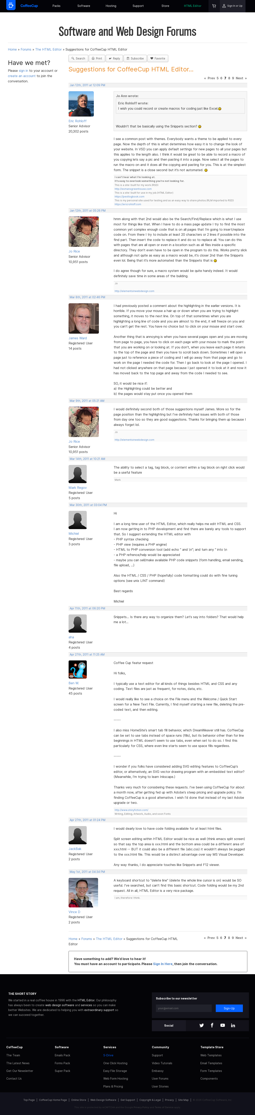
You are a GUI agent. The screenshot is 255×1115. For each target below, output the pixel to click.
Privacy (169, 1099)
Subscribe (135, 58)
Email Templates (211, 1063)
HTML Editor (192, 5)
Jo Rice (74, 251)
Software (83, 5)
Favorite (157, 58)
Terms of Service (164, 1107)
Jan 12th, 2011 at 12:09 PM (87, 85)
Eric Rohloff (78, 121)
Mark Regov (78, 488)
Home (12, 49)
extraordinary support (99, 1010)
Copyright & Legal (150, 1099)
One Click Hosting (115, 1063)
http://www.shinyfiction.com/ (131, 810)
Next (239, 78)
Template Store (211, 1047)
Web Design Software (103, 1099)
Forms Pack (62, 1063)
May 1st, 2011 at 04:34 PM (87, 871)
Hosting (111, 5)
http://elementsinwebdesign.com (134, 291)
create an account (22, 76)
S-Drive (108, 1055)
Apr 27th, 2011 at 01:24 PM (87, 820)
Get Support (128, 1099)
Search (78, 58)
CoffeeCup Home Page (53, 1099)
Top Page (29, 1099)
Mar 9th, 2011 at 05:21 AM (87, 400)
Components (209, 1078)
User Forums (160, 1078)
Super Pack (62, 1071)
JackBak (75, 849)
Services (109, 1047)
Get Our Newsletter (19, 1071)
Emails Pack (62, 1055)
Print (97, 58)
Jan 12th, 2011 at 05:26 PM (88, 210)
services (86, 1005)
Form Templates (211, 1071)
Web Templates (211, 1055)
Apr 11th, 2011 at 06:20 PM (87, 608)
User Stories (160, 1086)
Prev (211, 78)
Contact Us (14, 1078)
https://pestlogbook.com (129, 196)
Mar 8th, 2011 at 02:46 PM (87, 297)
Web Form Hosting (115, 1078)
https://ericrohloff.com (128, 204)
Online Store (78, 1099)
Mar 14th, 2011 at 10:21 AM (87, 458)
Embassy (158, 1071)
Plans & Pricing (113, 1086)
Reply (114, 58)
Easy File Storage (115, 1071)
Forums (26, 49)
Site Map (183, 1099)
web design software (59, 1005)
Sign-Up (229, 1008)
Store (165, 5)
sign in (24, 71)
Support (138, 5)
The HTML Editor (48, 49)
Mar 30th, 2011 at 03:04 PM (88, 505)
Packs (56, 5)
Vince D (74, 912)
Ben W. (74, 683)
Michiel (74, 534)
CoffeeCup (14, 1047)
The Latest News (18, 1063)
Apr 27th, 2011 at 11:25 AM (87, 654)
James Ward (78, 338)
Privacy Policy (141, 1107)
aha (71, 637)
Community (160, 1047)
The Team (13, 1055)
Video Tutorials (162, 1063)
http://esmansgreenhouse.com (133, 188)
